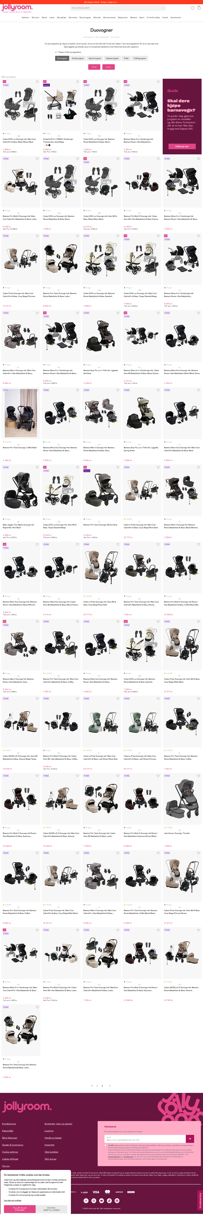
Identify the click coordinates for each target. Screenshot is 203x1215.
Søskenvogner (112, 58)
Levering (49, 1131)
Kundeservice (9, 1124)
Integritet (49, 1145)
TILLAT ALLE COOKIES (22, 1205)
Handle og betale (53, 1138)
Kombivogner (78, 58)
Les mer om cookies (15, 1196)
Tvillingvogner (140, 58)
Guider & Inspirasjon (12, 1145)
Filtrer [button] (91, 67)
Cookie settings (10, 1152)
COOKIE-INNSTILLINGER (54, 1205)
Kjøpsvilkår (7, 1131)
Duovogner (115, 37)
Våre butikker (51, 1152)
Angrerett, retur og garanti (58, 1124)
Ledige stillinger (10, 1160)
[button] (191, 10)
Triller (126, 58)
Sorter (111, 67)
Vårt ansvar (51, 1160)
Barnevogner (88, 37)
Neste (110, 1087)
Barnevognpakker (102, 37)
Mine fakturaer (9, 1138)
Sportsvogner (95, 58)
